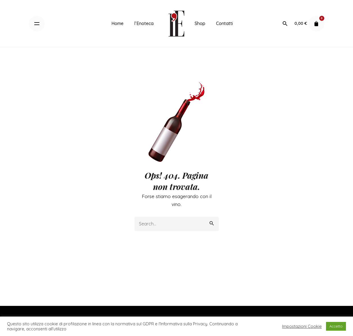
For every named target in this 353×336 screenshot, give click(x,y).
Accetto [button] (336, 326)
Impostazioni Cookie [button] (302, 326)
